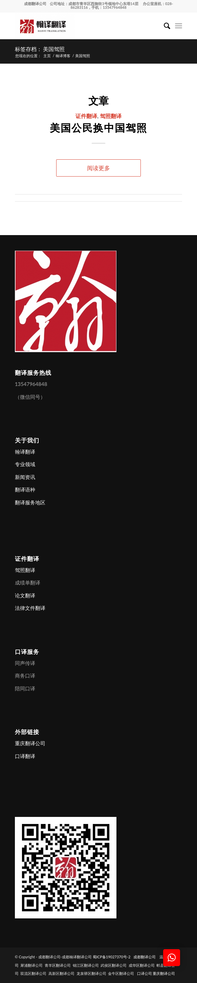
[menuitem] (163, 25)
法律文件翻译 (30, 608)
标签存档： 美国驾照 (40, 49)
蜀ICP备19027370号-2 (112, 957)
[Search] (163, 25)
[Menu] (178, 26)
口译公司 (144, 973)
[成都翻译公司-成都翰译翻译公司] (82, 25)
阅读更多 (98, 168)
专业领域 (25, 464)
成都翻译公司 (35, 3)
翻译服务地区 (30, 502)
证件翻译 (86, 115)
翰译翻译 (25, 452)
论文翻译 (25, 595)
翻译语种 (25, 489)
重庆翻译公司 (30, 743)
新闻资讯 (25, 477)
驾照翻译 (111, 115)
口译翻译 (25, 756)
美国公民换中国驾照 (98, 127)
